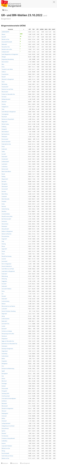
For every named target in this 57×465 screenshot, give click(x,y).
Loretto (3, 326)
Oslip (3, 241)
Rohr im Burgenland (6, 264)
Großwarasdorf (5, 161)
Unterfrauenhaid (6, 396)
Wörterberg (4, 84)
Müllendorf (4, 44)
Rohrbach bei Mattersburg (8, 368)
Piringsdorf (4, 391)
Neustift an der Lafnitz (7, 216)
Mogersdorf (4, 121)
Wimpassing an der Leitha (8, 333)
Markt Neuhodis (5, 199)
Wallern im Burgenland (7, 231)
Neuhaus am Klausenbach (8, 119)
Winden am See (5, 39)
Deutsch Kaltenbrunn (7, 266)
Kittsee (3, 378)
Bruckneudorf (5, 139)
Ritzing (3, 451)
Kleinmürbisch (5, 62)
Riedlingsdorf (5, 413)
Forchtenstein (5, 436)
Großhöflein (4, 441)
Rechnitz (4, 206)
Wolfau (3, 418)
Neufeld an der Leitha (7, 49)
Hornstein (4, 97)
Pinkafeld (4, 201)
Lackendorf (4, 308)
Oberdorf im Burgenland (7, 408)
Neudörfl (4, 37)
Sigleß (3, 371)
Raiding (3, 176)
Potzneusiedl (5, 388)
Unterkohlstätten (6, 214)
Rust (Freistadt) (5, 453)
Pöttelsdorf (4, 136)
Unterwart (4, 416)
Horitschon (4, 221)
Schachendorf (5, 87)
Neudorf (4, 77)
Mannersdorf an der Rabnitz (8, 306)
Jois (2, 294)
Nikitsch (4, 304)
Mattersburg (5, 276)
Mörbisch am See (6, 448)
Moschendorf (5, 92)
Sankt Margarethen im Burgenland (10, 54)
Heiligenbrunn (5, 106)
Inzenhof (4, 259)
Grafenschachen (5, 318)
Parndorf (4, 296)
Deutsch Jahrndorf (6, 141)
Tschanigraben (5, 114)
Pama (3, 291)
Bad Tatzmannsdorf (6, 219)
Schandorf (4, 421)
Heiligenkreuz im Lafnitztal (8, 426)
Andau (3, 204)
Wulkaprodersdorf (6, 99)
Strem (3, 254)
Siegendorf (4, 239)
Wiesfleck (4, 211)
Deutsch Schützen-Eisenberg (9, 311)
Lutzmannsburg (5, 301)
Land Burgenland (25, 463)
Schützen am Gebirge (7, 331)
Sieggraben (4, 281)
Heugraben (4, 361)
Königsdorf (4, 129)
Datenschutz (14, 463)
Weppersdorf (5, 179)
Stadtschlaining (5, 209)
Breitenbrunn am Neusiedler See (9, 343)
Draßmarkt (4, 149)
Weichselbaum (5, 131)
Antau (3, 67)
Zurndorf (4, 154)
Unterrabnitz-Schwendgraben (9, 398)
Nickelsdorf (4, 226)
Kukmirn (4, 443)
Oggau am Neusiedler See (8, 341)
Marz (3, 64)
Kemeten (4, 191)
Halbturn (4, 72)
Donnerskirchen (5, 236)
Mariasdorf (4, 403)
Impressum (4, 463)
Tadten (3, 151)
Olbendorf (4, 101)
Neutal (3, 174)
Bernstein (4, 181)
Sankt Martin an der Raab (8, 269)
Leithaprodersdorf (6, 423)
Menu (6, 10)
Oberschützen (5, 224)
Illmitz (3, 146)
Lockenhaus (4, 166)
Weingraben (4, 184)
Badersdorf (4, 321)
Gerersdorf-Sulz (5, 323)
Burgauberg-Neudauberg (8, 59)
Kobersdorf (4, 299)
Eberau (3, 246)
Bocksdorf (4, 328)
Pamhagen (4, 383)
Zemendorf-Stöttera (6, 289)
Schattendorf (5, 159)
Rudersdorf (4, 274)
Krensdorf (4, 284)
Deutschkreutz (5, 428)
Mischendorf (5, 406)
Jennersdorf (4, 261)
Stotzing (4, 244)
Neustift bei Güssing (6, 256)
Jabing (3, 316)
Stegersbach (5, 351)
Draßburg (4, 126)
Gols (3, 376)
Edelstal (4, 386)
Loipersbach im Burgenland (8, 271)
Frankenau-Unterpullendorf (8, 438)
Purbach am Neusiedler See (8, 94)
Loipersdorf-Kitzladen (7, 446)
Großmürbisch (5, 356)
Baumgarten (5, 373)
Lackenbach (4, 164)
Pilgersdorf (4, 313)
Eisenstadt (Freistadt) (7, 42)
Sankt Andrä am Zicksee (7, 456)
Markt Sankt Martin (6, 171)
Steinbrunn (4, 336)
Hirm (3, 366)
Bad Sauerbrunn (5, 134)
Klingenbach (5, 338)
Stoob (3, 82)
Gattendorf (4, 286)
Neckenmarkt (5, 169)
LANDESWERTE (5, 32)
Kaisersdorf (4, 156)
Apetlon (3, 431)
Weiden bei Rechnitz (6, 234)
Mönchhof (4, 381)
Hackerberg (4, 353)
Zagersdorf (4, 249)
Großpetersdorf (5, 52)
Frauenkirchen (5, 74)
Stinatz (3, 251)
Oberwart (4, 411)
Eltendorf (4, 433)
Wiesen (3, 34)
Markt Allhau (5, 194)
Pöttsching (4, 279)
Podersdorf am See (6, 144)
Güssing (4, 104)
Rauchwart (4, 116)
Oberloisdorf (5, 186)
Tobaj (3, 109)
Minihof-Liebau (5, 124)
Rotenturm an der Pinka (7, 89)
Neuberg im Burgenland (7, 348)
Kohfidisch (4, 401)
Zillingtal (4, 57)
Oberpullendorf (5, 229)
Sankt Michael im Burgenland (9, 111)
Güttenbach (4, 346)
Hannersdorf (5, 189)
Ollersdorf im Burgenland (8, 79)
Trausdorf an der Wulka (7, 69)
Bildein (3, 358)
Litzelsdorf (4, 196)
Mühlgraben (4, 363)
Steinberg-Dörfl (5, 393)
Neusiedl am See (6, 47)
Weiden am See (5, 458)
